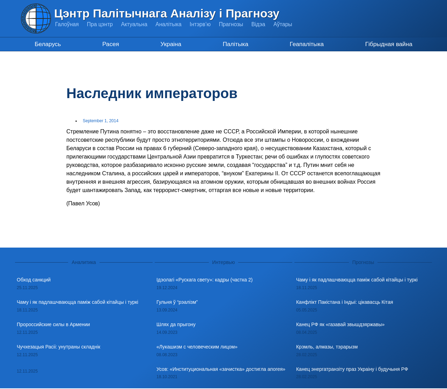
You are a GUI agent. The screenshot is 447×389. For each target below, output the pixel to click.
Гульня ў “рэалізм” (177, 303)
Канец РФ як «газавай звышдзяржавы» (340, 325)
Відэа (264, 24)
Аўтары (289, 24)
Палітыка (234, 44)
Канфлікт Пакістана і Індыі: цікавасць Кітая (344, 303)
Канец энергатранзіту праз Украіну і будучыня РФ (352, 369)
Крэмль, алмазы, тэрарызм (327, 347)
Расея (110, 44)
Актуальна (136, 24)
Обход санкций (34, 280)
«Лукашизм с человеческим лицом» (196, 347)
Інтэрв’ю (204, 24)
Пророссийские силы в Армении (53, 325)
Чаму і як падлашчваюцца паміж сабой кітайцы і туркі (77, 303)
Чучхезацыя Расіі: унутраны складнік (58, 347)
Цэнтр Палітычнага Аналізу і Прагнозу (166, 13)
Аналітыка (171, 24)
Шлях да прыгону (176, 325)
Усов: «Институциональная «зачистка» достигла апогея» (220, 369)
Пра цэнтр (101, 24)
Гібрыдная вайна (388, 44)
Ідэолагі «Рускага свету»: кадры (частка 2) (204, 280)
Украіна (170, 44)
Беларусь (47, 44)
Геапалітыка (305, 44)
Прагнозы (235, 24)
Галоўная (67, 24)
